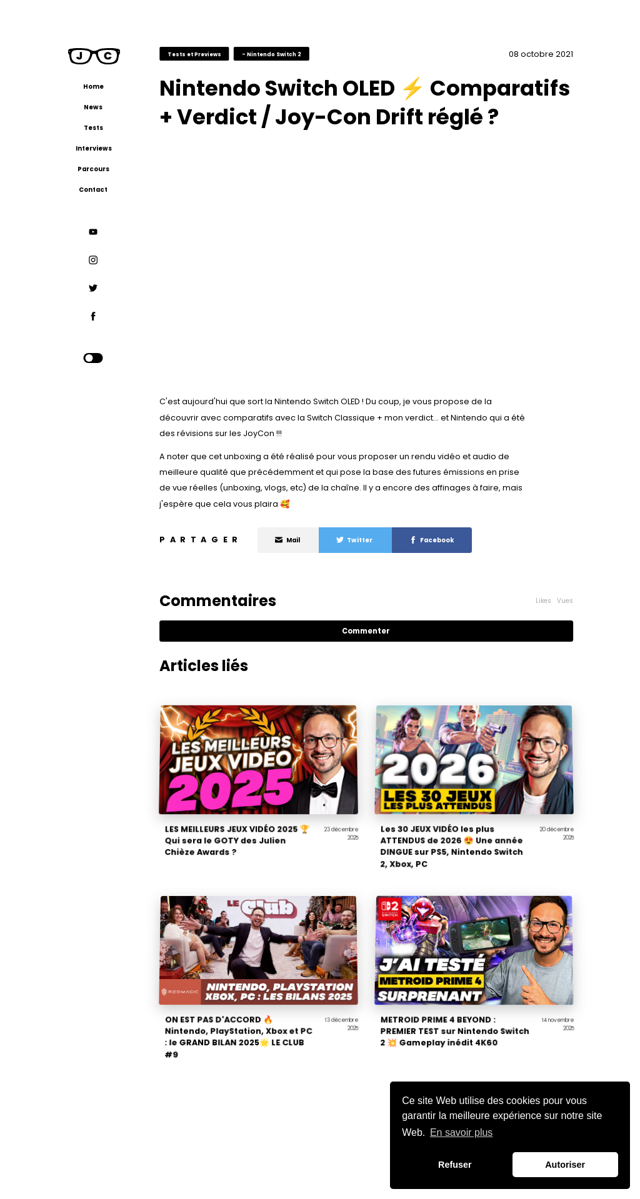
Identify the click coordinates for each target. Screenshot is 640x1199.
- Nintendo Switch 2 (271, 53)
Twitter (355, 540)
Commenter (366, 631)
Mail (288, 540)
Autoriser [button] (565, 1165)
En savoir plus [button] (461, 1132)
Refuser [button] (455, 1165)
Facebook (431, 540)
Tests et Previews (194, 53)
